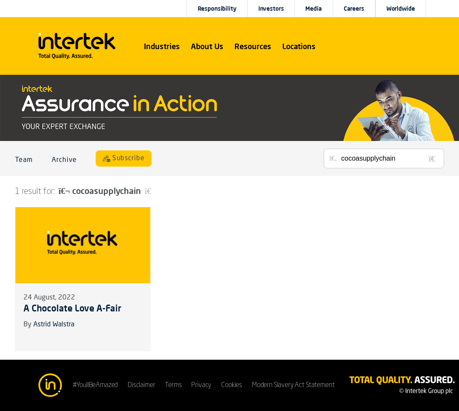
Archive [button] (64, 160)
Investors (271, 8)
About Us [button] (207, 46)
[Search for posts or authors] (389, 158)
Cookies (231, 385)
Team (24, 160)
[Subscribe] (124, 158)
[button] (162, 46)
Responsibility (217, 8)
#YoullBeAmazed (95, 385)
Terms (173, 385)
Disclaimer (141, 385)
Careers (354, 8)
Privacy (201, 385)
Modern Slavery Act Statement (293, 385)
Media (313, 8)
